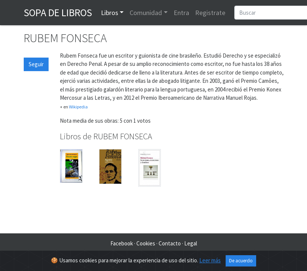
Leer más (210, 260)
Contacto (170, 243)
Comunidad (146, 12)
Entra (181, 12)
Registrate (210, 12)
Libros (109, 12)
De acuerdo (241, 260)
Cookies (145, 243)
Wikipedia (78, 107)
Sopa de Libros (58, 12)
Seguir (36, 64)
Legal (190, 243)
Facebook (121, 243)
